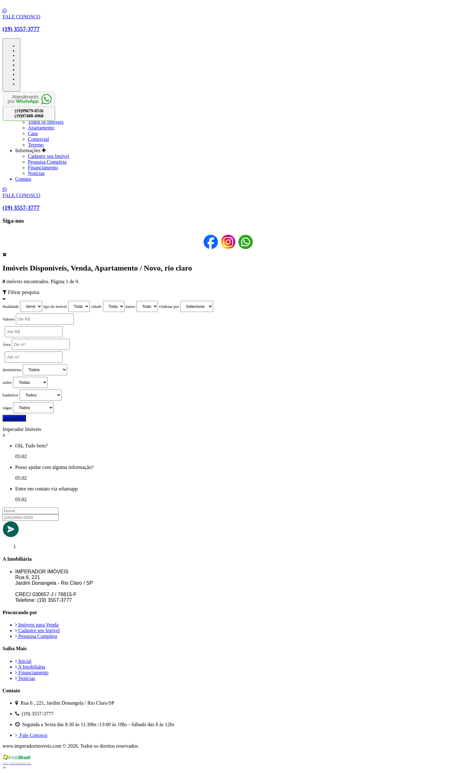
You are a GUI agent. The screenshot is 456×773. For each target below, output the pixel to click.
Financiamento (43, 167)
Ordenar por (169, 306)
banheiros (10, 395)
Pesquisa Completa (47, 162)
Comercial (38, 139)
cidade (96, 306)
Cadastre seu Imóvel (48, 156)
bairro (131, 306)
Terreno (36, 144)
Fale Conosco (31, 735)
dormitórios (12, 370)
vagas (7, 408)
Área (6, 344)
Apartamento (41, 127)
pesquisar (14, 418)
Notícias (36, 173)
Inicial (23, 661)
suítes (7, 382)
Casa (33, 133)
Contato (23, 179)
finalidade (11, 306)
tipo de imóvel (55, 306)
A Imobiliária (30, 667)
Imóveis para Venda (37, 624)
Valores (9, 319)
